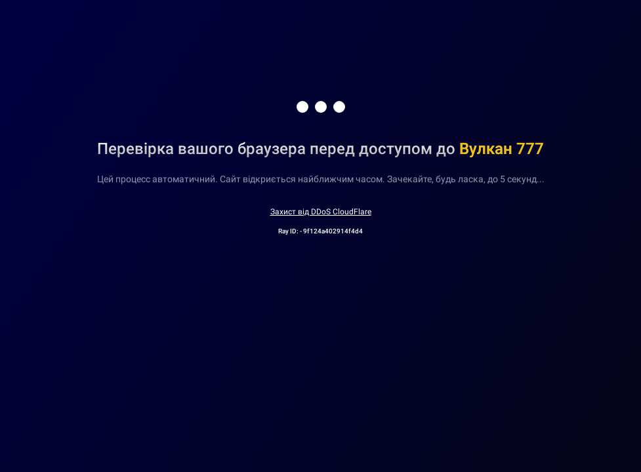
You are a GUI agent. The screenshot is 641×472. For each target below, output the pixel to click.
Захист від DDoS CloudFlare (320, 211)
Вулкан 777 (501, 149)
